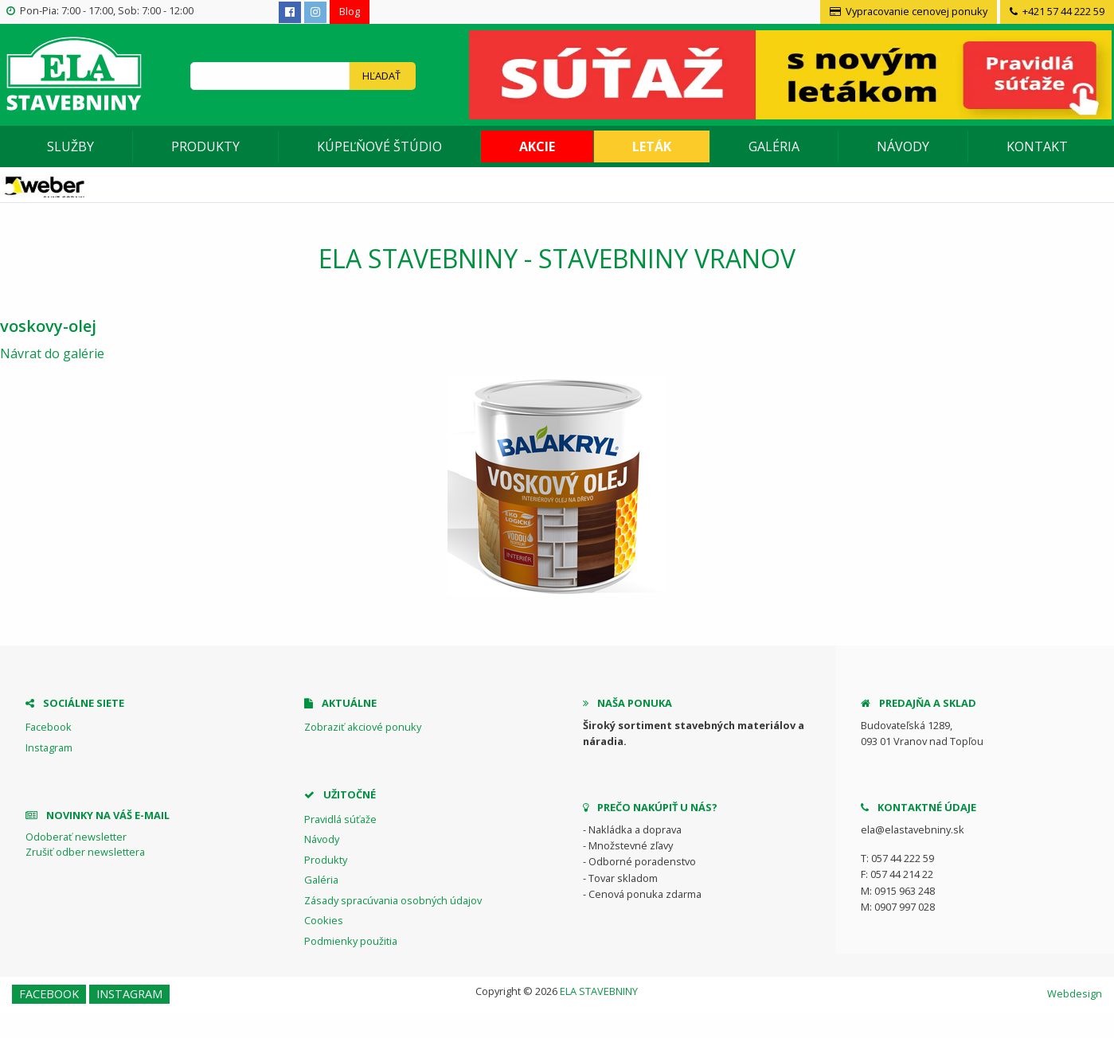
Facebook (48, 727)
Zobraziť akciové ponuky (362, 727)
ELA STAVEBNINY (599, 991)
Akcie (537, 146)
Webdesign (1074, 993)
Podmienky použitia (350, 941)
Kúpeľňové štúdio (379, 146)
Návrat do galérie (52, 353)
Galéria (774, 146)
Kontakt (1037, 146)
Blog (349, 11)
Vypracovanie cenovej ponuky (908, 11)
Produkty (205, 146)
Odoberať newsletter (76, 836)
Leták (651, 146)
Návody (903, 146)
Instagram (48, 747)
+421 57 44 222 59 (1057, 11)
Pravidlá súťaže (340, 819)
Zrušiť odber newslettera (85, 852)
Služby (70, 146)
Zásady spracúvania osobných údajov (393, 900)
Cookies (323, 920)
